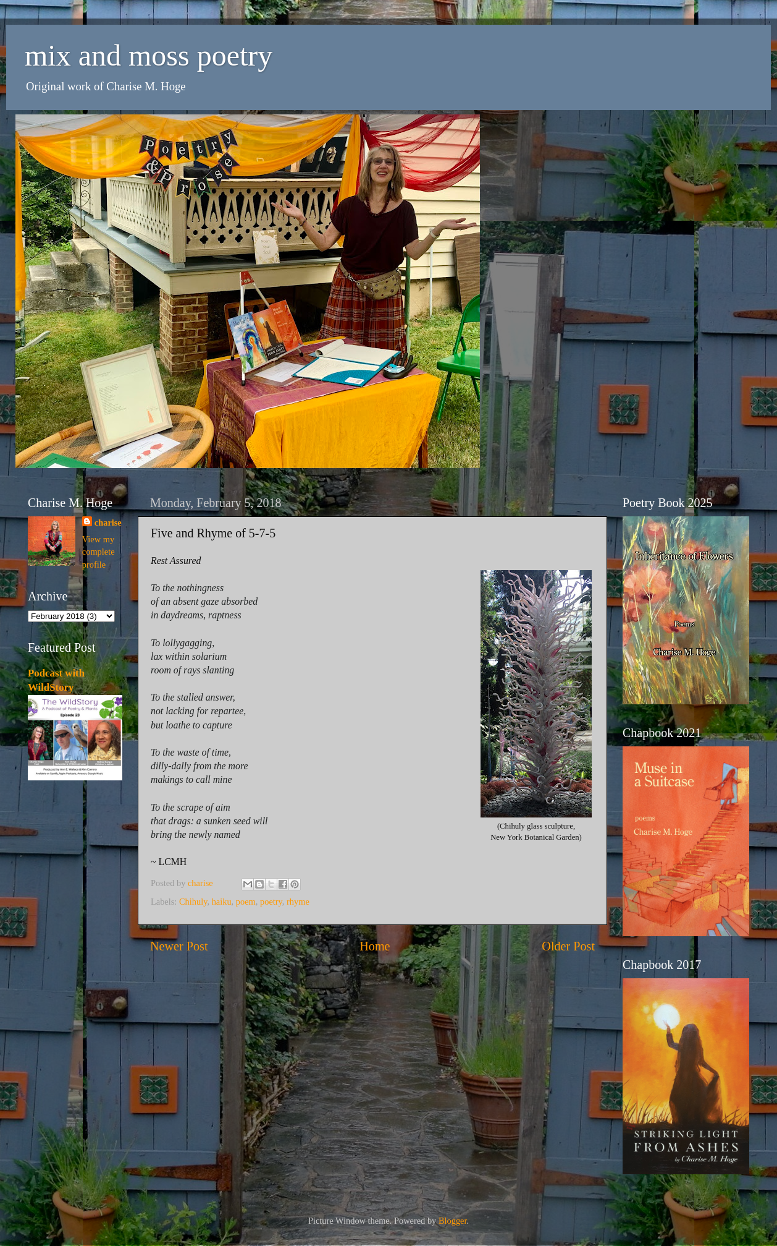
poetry (271, 902)
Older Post (568, 946)
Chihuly (193, 902)
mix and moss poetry (148, 55)
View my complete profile (98, 551)
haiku (222, 902)
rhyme (298, 902)
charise (108, 522)
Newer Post (179, 946)
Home (374, 946)
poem (246, 902)
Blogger (453, 1221)
